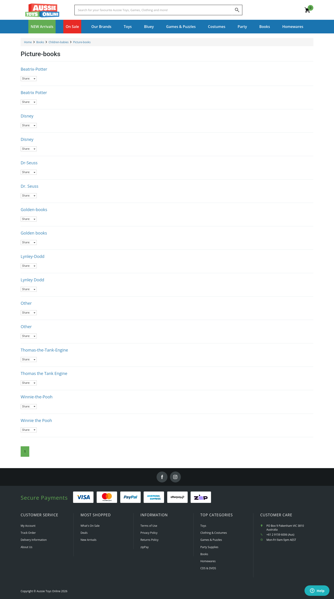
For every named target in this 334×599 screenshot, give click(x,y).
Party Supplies (209, 547)
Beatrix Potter (34, 92)
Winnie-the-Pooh (37, 396)
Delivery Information (34, 540)
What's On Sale (90, 526)
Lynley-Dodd (32, 256)
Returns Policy (149, 540)
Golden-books (34, 209)
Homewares (208, 561)
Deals (84, 533)
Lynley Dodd (32, 279)
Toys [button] (128, 26)
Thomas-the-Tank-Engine (44, 350)
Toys (203, 526)
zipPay (144, 547)
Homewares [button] (292, 26)
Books (264, 26)
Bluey (149, 26)
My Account (28, 526)
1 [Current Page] (25, 451)
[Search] (237, 10)
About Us (26, 547)
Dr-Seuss (29, 162)
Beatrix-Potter (34, 69)
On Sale (72, 26)
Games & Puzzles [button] (181, 26)
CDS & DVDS (208, 568)
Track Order (28, 533)
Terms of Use (148, 526)
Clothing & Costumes (213, 533)
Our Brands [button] (101, 26)
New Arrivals (88, 540)
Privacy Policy (148, 533)
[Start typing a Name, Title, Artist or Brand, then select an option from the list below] (153, 10)
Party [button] (242, 26)
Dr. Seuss (29, 186)
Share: (28, 78)
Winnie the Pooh (36, 420)
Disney (27, 116)
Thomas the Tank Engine (44, 373)
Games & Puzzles (211, 540)
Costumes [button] (216, 26)
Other (26, 303)
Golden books (34, 233)
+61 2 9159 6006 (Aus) (280, 535)
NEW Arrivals (42, 26)
